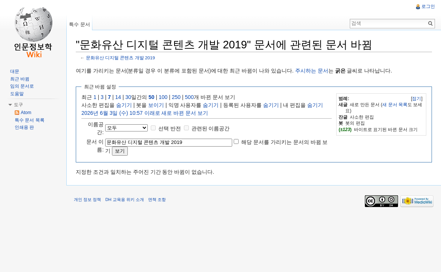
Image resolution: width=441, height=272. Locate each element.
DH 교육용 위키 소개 (124, 199)
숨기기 (124, 105)
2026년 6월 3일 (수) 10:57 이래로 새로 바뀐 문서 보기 (144, 113)
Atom (26, 112)
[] (417, 98)
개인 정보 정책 (87, 199)
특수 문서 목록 (29, 120)
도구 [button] (18, 104)
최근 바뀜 (19, 79)
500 (189, 97)
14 (118, 97)
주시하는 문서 (311, 71)
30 (129, 97)
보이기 (156, 105)
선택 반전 (169, 128)
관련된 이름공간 (210, 128)
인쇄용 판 (24, 127)
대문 (14, 71)
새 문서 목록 (394, 104)
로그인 (428, 6)
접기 (416, 98)
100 (163, 97)
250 (176, 97)
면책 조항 (157, 199)
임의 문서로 (22, 86)
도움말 (17, 93)
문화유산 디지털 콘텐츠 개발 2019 (120, 57)
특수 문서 (79, 24)
